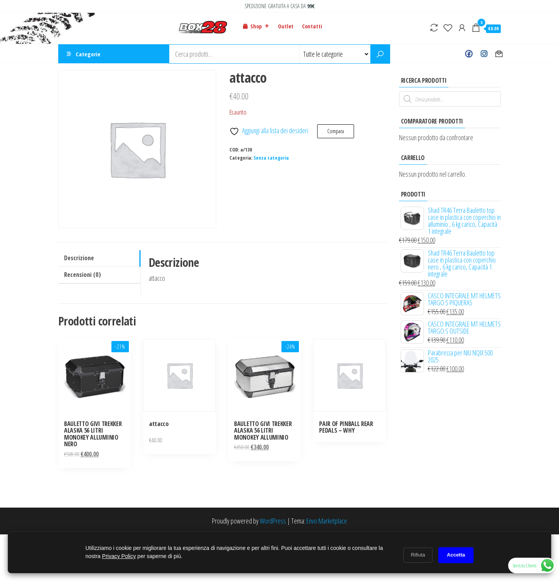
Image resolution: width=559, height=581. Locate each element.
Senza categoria (271, 158)
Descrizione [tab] (79, 258)
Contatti (312, 26)
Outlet (285, 26)
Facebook (468, 54)
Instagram (483, 54)
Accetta (456, 555)
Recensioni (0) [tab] (82, 274)
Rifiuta (418, 555)
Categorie (88, 54)
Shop (259, 26)
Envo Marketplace (326, 520)
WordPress (273, 520)
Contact (499, 54)
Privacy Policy (119, 556)
